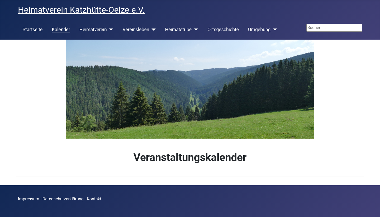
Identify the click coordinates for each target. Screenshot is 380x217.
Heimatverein (93, 29)
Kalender (61, 29)
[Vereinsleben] (152, 29)
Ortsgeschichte (223, 29)
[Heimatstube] (195, 29)
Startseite (33, 29)
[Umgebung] (273, 29)
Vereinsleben (136, 29)
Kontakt (94, 198)
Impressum (28, 198)
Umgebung (259, 29)
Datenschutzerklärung (63, 198)
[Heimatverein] (110, 29)
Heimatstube (178, 29)
